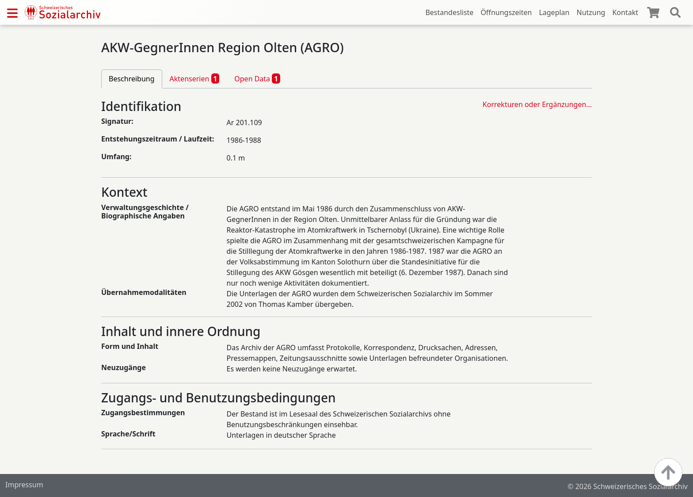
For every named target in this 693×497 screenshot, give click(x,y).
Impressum (24, 484)
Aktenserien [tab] (195, 78)
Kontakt (625, 12)
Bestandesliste (449, 12)
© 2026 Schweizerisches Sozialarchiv (627, 486)
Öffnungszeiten (506, 12)
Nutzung (590, 12)
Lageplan (554, 12)
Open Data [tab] (257, 78)
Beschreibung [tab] (132, 79)
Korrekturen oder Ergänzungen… (537, 104)
